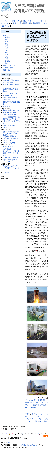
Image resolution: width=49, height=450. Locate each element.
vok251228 (7, 140)
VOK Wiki (6, 106)
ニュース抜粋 (8, 68)
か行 (6, 42)
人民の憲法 (7, 149)
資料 (6, 63)
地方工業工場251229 (10, 126)
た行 (6, 46)
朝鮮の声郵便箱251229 (11, 110)
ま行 (6, 53)
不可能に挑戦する (9, 136)
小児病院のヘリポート (11, 168)
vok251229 (7, 128)
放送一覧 (6, 70)
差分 (24, 21)
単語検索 (27, 23)
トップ (5, 21)
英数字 (7, 37)
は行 (6, 50)
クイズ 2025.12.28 (10, 134)
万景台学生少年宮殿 (39, 405)
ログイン (6, 26)
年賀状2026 (7, 95)
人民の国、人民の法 (10, 157)
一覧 (20, 23)
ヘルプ (44, 23)
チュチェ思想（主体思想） (36, 400)
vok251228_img (9, 143)
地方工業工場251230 (10, 98)
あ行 (6, 39)
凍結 (19, 21)
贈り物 (7, 61)
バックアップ (33, 21)
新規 (14, 23)
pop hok (6, 172)
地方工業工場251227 (10, 160)
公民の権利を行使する (11, 151)
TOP (4, 35)
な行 (6, 48)
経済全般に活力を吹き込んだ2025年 (11, 81)
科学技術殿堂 (30, 407)
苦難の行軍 (29, 402)
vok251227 (7, 162)
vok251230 (7, 100)
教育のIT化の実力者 (10, 166)
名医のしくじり (9, 147)
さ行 (6, 44)
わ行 (6, 59)
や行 (6, 55)
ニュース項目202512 (10, 93)
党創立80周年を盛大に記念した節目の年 (11, 114)
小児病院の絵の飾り (10, 138)
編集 (13, 21)
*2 (36, 250)
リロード (5, 23)
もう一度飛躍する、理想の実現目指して (11, 118)
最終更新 (36, 23)
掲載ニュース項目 (9, 65)
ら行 (6, 57)
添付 (43, 21)
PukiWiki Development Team (28, 445)
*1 (31, 247)
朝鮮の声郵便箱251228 (11, 132)
